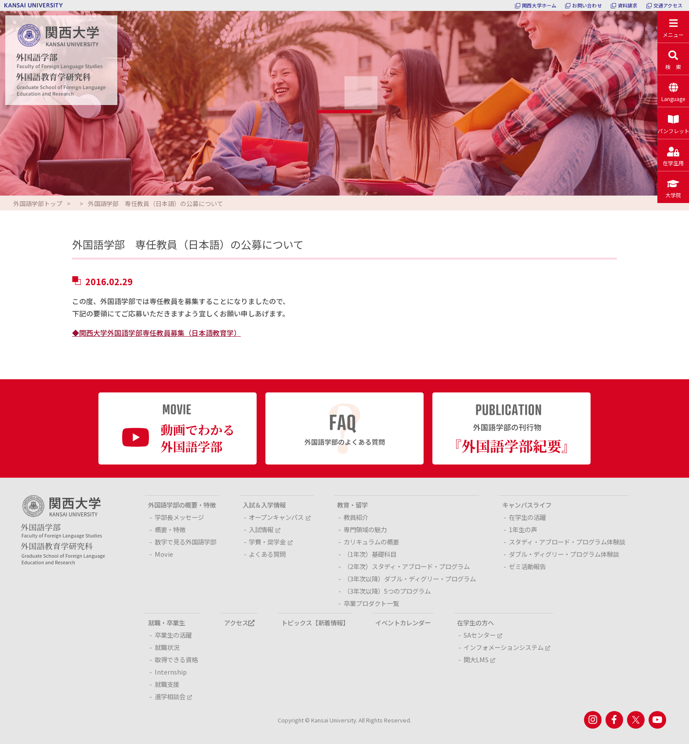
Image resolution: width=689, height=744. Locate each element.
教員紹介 (356, 517)
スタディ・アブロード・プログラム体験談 (567, 541)
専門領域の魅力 (365, 529)
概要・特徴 (170, 529)
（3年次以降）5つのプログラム (387, 590)
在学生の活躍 (527, 517)
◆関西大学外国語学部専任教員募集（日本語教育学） (156, 332)
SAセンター (483, 634)
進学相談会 (173, 696)
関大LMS (479, 659)
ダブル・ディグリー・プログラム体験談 (564, 554)
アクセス (239, 622)
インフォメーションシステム (507, 647)
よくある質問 (267, 554)
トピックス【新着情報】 (315, 622)
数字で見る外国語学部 (185, 541)
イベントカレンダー (403, 622)
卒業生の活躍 (173, 634)
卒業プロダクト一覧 (371, 603)
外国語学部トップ (37, 203)
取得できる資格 (176, 659)
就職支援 (167, 684)
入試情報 (264, 529)
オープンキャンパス (279, 517)
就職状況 (167, 647)
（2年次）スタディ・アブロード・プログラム (407, 566)
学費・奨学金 (270, 541)
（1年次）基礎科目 (370, 554)
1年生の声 (523, 529)
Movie (164, 554)
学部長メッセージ (179, 517)
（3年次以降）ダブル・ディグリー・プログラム (410, 578)
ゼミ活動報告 (527, 566)
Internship (171, 671)
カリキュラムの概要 (371, 541)
